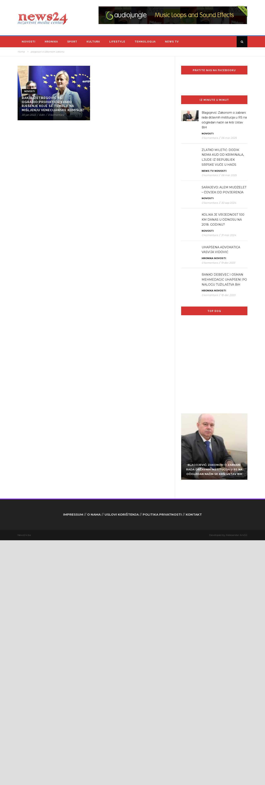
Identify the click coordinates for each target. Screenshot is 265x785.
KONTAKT (194, 759)
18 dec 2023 (228, 295)
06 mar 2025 (229, 137)
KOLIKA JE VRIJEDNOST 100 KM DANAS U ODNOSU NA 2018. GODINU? (223, 219)
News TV (172, 41)
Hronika (51, 41)
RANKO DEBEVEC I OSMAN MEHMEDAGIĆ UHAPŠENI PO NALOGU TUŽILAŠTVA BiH (224, 279)
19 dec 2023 (228, 262)
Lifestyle (117, 41)
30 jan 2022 (29, 114)
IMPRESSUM (73, 759)
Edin (42, 114)
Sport (72, 41)
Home (21, 51)
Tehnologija (145, 41)
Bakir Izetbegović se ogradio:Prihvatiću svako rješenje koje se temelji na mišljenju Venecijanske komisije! (53, 104)
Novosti (28, 41)
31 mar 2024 (228, 235)
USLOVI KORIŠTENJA (122, 759)
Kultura (93, 41)
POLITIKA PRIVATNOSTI (162, 759)
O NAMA (94, 759)
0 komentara (56, 114)
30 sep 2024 (228, 202)
